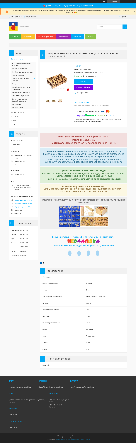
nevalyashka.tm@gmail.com (23, 203)
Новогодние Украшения (20, 96)
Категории (28, 37)
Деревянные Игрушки (19, 69)
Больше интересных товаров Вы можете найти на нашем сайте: (83, 237)
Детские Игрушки (17, 59)
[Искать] (125, 26)
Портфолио (63, 37)
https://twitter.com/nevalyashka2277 (20, 387)
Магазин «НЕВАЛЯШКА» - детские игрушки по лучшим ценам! (84, 245)
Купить (84, 81)
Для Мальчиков (17, 108)
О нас (90, 37)
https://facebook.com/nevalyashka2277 (51, 387)
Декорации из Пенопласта (21, 92)
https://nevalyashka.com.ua (23, 200)
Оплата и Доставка (45, 37)
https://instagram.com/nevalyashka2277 (82, 387)
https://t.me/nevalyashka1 (22, 207)
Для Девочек (16, 104)
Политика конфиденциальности (80, 440)
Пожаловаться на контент (62, 440)
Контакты (77, 37)
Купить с (84, 87)
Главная (15, 37)
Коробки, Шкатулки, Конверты (22, 72)
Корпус (14, 84)
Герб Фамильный (18, 75)
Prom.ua (77, 436)
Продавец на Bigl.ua (68, 438)
